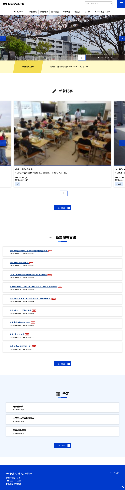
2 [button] (101, 57)
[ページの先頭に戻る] (122, 487)
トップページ (20, 11)
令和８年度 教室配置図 (19, 262)
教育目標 (44, 11)
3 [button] (105, 57)
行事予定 (66, 11)
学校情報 (33, 11)
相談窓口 (77, 11)
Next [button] (122, 38)
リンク (87, 11)
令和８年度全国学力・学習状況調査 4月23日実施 (30, 298)
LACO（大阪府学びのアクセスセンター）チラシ (28, 274)
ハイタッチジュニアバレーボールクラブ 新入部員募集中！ (33, 286)
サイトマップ (114, 472)
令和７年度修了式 (17, 334)
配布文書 (55, 11)
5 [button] (111, 57)
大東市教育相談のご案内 (20, 322)
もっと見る (61, 208)
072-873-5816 (15, 480)
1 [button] (98, 57)
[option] (62, 37)
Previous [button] (3, 38)
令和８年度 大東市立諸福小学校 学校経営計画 (29, 250)
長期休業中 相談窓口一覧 (20, 346)
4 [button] (108, 57)
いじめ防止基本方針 (101, 11)
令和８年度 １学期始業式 (21, 310)
